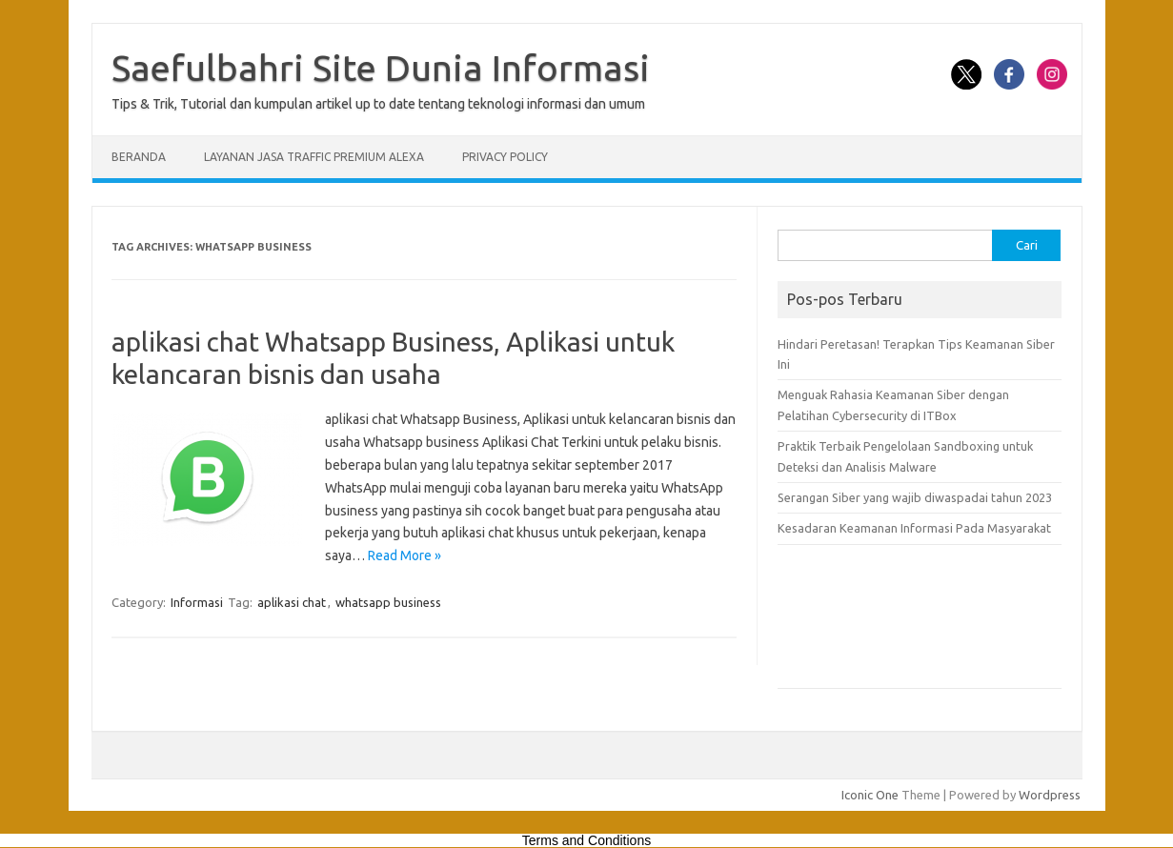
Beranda (138, 157)
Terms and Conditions (586, 840)
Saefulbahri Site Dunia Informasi (380, 68)
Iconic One (870, 794)
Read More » (404, 555)
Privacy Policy (505, 157)
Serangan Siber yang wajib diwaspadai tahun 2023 (915, 497)
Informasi (197, 602)
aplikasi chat (291, 602)
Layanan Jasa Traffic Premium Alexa (314, 157)
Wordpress (1050, 794)
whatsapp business (388, 602)
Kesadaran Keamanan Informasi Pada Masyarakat (914, 528)
